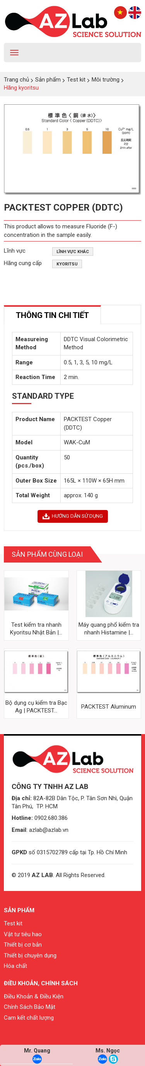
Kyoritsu (67, 264)
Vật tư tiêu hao (23, 934)
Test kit (13, 923)
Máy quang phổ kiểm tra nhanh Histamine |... (108, 628)
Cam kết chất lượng (29, 1017)
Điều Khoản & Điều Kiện (33, 996)
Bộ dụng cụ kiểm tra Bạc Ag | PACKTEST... (36, 706)
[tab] (52, 314)
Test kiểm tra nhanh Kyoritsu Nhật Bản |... (36, 628)
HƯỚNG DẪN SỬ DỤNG (73, 516)
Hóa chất (15, 965)
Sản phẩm (19, 910)
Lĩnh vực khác (72, 251)
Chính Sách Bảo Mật (29, 1006)
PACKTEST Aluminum (108, 706)
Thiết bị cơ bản (23, 944)
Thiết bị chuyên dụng (30, 955)
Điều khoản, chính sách (41, 983)
